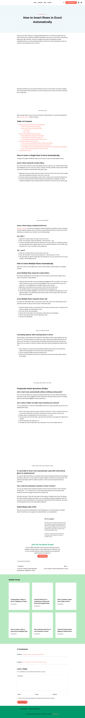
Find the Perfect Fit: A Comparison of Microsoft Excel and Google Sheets (41, 601)
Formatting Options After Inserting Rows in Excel (34, 139)
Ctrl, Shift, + (27, 130)
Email (37, 694)
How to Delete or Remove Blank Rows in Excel (56, 567)
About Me (40, 2)
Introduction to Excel (24, 117)
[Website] (60, 694)
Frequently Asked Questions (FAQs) (28, 141)
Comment (20, 676)
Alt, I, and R (27, 132)
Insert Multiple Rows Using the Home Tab (32, 137)
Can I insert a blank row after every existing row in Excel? (36, 145)
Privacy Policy (24, 708)
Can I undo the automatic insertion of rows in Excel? (35, 148)
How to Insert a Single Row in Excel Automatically (32, 124)
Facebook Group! (71, 2)
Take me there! (42, 556)
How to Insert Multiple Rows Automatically (30, 133)
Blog (45, 2)
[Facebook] (78, 2)
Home (35, 2)
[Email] (42, 694)
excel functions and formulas (24, 561)
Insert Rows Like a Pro (25, 150)
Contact (49, 2)
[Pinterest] (81, 2)
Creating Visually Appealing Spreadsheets (33, 654)
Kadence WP (55, 714)
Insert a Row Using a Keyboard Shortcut (32, 128)
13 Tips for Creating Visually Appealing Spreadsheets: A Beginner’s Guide (29, 568)
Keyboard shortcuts (22, 228)
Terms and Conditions (34, 708)
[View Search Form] (64, 3)
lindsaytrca (14, 604)
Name (19, 694)
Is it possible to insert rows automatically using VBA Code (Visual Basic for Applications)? (44, 146)
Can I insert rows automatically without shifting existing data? (37, 143)
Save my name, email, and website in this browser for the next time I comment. (36, 698)
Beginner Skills (42, 14)
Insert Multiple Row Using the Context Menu (33, 135)
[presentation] (19, 589)
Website (55, 694)
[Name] (25, 694)
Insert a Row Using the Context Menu (31, 126)
